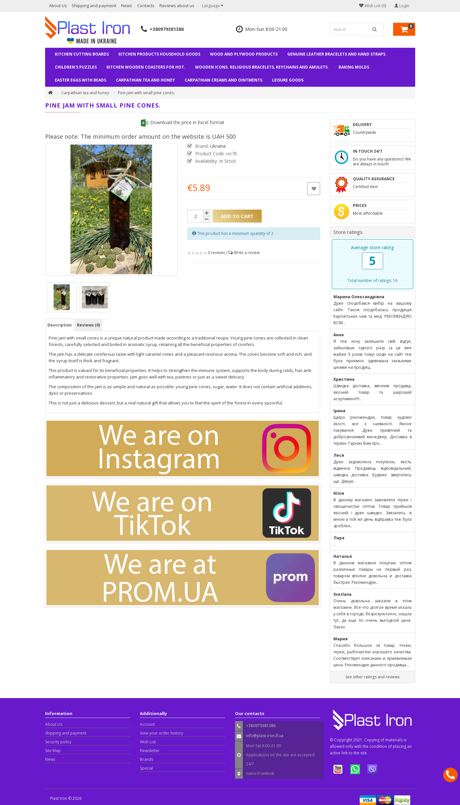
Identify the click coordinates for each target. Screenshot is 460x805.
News (126, 5)
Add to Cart (237, 216)
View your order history (161, 733)
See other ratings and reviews (372, 677)
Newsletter (150, 750)
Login (401, 5)
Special (146, 768)
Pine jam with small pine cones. (146, 93)
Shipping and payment (94, 5)
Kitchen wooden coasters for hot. (145, 67)
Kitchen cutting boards (82, 54)
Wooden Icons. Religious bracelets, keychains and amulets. (262, 67)
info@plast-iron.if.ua (264, 735)
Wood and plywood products (244, 54)
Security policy (58, 742)
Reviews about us (176, 5)
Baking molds (354, 67)
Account (147, 724)
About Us (58, 5)
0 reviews (216, 252)
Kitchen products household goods (159, 54)
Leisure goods (288, 80)
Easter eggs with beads (80, 80)
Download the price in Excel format (182, 122)
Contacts (146, 5)
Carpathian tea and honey (145, 80)
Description (59, 325)
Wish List (148, 742)
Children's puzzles (76, 67)
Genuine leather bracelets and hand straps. (337, 54)
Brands (146, 759)
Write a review (247, 252)
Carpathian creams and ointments (223, 80)
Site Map (53, 750)
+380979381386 (167, 29)
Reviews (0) (88, 325)
